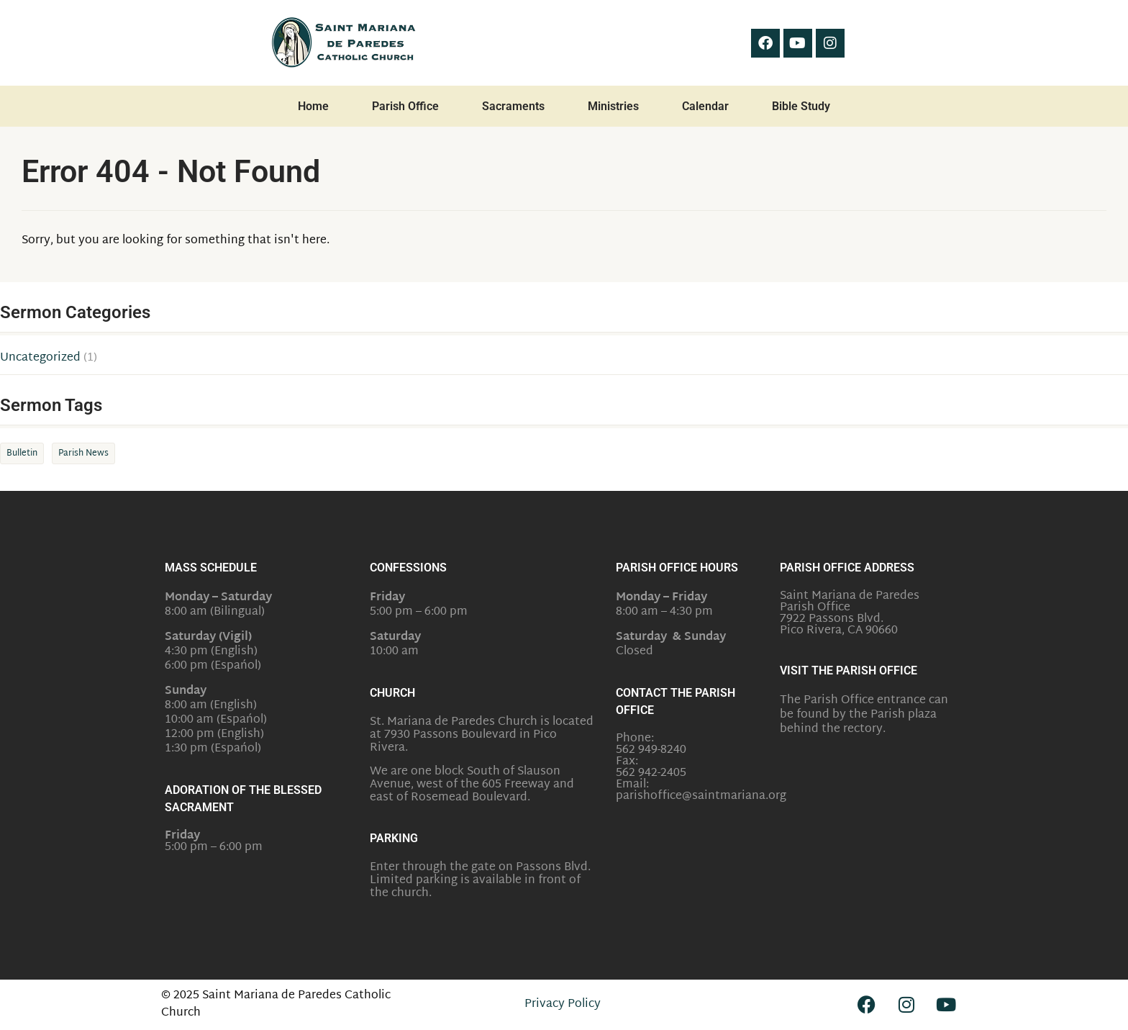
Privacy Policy (562, 1004)
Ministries (613, 106)
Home (313, 106)
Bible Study (801, 106)
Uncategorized (40, 358)
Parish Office (405, 106)
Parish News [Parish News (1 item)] (83, 453)
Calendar (705, 106)
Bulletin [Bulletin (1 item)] (21, 453)
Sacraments (513, 106)
